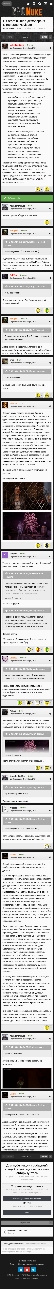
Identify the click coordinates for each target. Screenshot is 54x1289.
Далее (44, 37)
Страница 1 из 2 (27, 37)
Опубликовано (23, 48)
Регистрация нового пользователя (27, 1199)
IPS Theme (22, 1261)
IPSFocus (32, 1261)
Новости (41, 28)
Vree (12, 360)
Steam (43, 58)
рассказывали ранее (23, 92)
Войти (27, 1213)
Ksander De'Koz (17, 206)
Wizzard (13, 808)
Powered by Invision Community (27, 1278)
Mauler (32, 1047)
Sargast (13, 554)
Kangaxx (33, 286)
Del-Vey (33, 330)
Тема (13, 1264)
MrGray (32, 610)
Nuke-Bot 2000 (15, 28)
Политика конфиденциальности (31, 1264)
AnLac (13, 711)
